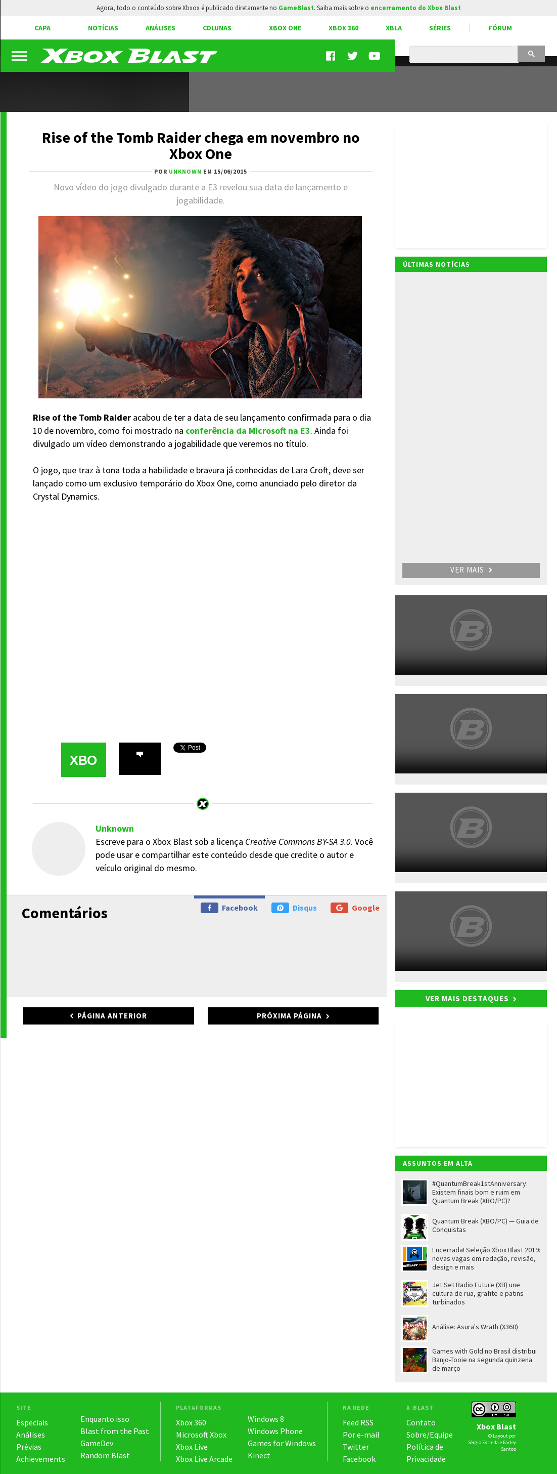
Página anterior (112, 1015)
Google (355, 908)
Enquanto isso (104, 1419)
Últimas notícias (436, 264)
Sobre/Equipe (429, 1434)
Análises (160, 27)
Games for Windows (282, 1443)
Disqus (294, 908)
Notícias (103, 27)
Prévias (28, 1447)
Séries (440, 27)
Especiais (32, 1422)
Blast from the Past (114, 1431)
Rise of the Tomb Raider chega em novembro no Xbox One (201, 145)
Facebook (229, 908)
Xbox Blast (496, 1426)
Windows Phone (275, 1431)
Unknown (115, 828)
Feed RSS (358, 1422)
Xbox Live (192, 1447)
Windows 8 (266, 1419)
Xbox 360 (343, 27)
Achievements (40, 1459)
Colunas (217, 27)
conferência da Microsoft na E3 (247, 430)
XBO (83, 760)
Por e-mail (361, 1434)
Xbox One (285, 27)
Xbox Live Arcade (204, 1459)
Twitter (356, 1447)
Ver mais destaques (467, 998)
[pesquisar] (463, 55)
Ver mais (471, 570)
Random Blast (105, 1455)
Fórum (500, 27)
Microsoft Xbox (201, 1434)
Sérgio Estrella (483, 1442)
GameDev (96, 1443)
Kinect (259, 1455)
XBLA (394, 27)
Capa (42, 27)
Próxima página (289, 1015)
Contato (421, 1422)
